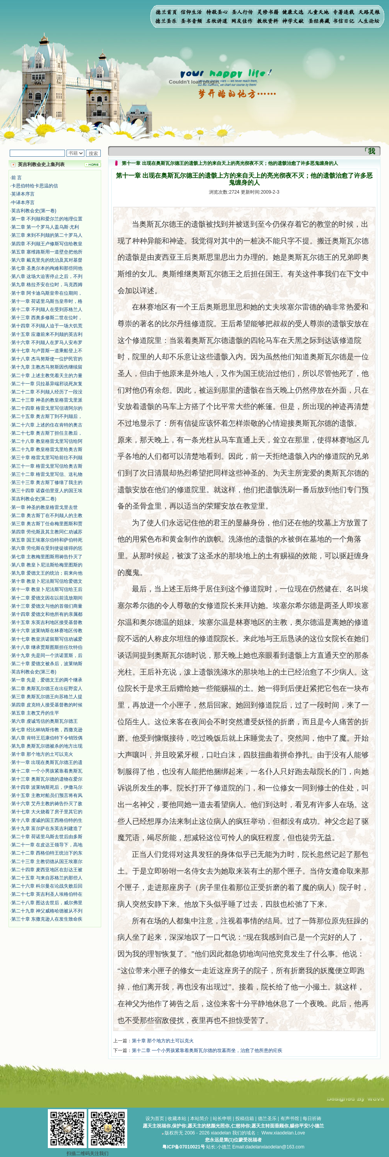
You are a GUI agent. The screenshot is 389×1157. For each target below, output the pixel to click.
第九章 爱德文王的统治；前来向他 (46, 573)
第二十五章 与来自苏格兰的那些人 (46, 878)
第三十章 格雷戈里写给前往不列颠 (46, 457)
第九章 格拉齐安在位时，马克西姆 (46, 284)
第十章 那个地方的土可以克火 (42, 754)
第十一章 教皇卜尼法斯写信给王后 (46, 589)
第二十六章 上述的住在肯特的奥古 (46, 425)
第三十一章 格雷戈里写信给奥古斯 (46, 466)
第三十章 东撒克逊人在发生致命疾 (46, 919)
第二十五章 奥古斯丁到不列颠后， (46, 416)
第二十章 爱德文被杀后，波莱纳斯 (46, 663)
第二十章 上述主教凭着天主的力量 (46, 375)
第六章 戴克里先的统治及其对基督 (46, 260)
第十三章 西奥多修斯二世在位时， (46, 317)
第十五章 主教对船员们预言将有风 (46, 795)
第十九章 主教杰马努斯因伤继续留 (46, 367)
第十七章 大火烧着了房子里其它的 (46, 811)
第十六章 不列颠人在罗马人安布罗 (46, 342)
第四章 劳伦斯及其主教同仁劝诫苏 (46, 532)
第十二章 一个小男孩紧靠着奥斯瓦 (46, 771)
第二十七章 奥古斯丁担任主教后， (46, 433)
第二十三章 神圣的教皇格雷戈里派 (46, 400)
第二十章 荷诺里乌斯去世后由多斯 (46, 836)
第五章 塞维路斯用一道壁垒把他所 (46, 252)
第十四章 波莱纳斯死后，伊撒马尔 (46, 787)
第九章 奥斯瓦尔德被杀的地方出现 (46, 746)
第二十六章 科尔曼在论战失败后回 (46, 886)
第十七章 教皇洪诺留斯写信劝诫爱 (46, 639)
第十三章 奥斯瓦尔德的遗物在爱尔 (46, 779)
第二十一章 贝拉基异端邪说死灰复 (46, 383)
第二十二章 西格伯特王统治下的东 (46, 853)
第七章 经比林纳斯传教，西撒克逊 (46, 729)
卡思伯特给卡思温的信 (34, 186)
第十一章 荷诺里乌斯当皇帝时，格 (46, 301)
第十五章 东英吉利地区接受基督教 (46, 622)
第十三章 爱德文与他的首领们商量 (46, 606)
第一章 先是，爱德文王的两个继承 (46, 680)
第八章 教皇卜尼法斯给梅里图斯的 (46, 565)
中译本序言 (23, 202)
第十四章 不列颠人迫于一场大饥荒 (46, 326)
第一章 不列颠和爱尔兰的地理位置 (46, 219)
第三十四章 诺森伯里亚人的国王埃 (46, 490)
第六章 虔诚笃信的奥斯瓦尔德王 (44, 721)
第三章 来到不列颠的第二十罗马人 (46, 235)
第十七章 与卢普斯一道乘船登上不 (46, 350)
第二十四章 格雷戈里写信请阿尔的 (46, 408)
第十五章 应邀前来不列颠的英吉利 (46, 334)
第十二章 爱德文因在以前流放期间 (46, 598)
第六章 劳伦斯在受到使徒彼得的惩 (46, 548)
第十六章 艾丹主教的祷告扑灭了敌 (46, 803)
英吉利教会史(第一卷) (33, 210)
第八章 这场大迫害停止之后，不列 (46, 276)
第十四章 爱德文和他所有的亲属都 (46, 614)
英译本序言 (23, 194)
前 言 (16, 177)
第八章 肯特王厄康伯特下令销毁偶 (46, 738)
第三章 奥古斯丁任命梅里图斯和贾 (46, 523)
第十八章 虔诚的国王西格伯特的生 (46, 820)
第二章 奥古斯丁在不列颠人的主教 (46, 515)
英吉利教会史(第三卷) (33, 672)
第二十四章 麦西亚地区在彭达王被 (46, 869)
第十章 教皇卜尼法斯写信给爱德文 (46, 581)
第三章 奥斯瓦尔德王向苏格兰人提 (46, 696)
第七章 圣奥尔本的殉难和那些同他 (46, 268)
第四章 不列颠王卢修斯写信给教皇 (46, 243)
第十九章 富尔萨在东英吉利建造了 (46, 828)
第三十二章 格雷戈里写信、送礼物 (46, 474)
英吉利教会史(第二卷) (33, 499)
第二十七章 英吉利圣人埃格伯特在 (46, 894)
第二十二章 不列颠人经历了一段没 (46, 392)
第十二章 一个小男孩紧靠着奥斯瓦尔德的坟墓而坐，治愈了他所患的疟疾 (207, 1050)
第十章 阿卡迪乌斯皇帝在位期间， (46, 293)
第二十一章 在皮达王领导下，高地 (46, 845)
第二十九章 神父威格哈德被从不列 (46, 911)
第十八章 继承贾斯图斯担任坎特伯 (46, 647)
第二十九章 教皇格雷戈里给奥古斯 (46, 449)
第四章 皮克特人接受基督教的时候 (46, 705)
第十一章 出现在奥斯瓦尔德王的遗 (46, 762)
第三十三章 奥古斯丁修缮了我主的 (46, 482)
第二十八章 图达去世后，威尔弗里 (46, 902)
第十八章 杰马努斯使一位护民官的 (46, 359)
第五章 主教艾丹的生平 (35, 713)
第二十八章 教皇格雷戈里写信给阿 (46, 441)
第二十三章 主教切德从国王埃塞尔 (46, 861)
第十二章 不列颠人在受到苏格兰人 (46, 309)
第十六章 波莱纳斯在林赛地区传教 (46, 630)
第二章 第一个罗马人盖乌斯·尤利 (45, 227)
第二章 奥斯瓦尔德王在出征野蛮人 (46, 688)
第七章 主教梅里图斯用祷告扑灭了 (46, 556)
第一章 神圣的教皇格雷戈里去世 (44, 507)
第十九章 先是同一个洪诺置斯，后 (46, 655)
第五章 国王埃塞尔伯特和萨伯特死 (46, 540)
